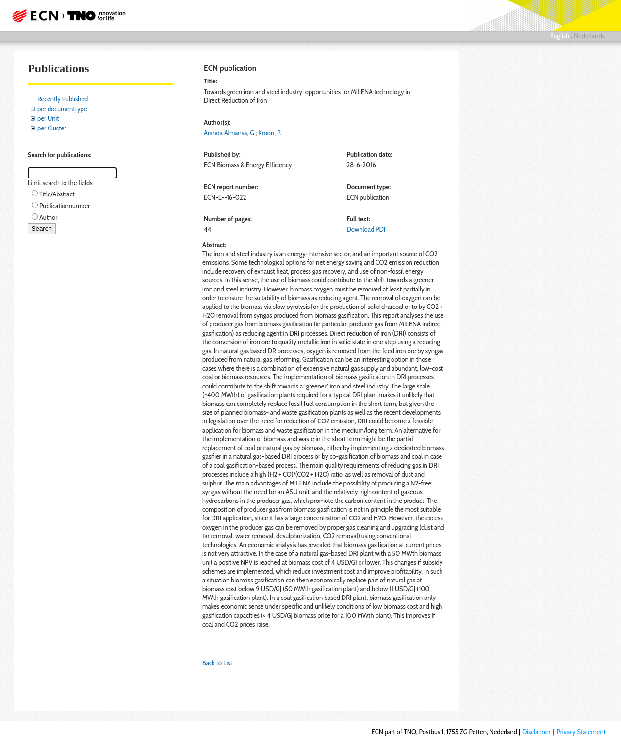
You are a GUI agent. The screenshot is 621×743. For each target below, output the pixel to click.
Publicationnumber (64, 206)
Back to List (217, 663)
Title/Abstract (57, 194)
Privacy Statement (580, 732)
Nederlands (589, 36)
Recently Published (62, 99)
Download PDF (366, 229)
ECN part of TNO (65, 15)
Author (48, 217)
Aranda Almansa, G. (230, 133)
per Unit (48, 118)
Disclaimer (537, 732)
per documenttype (62, 109)
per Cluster (51, 128)
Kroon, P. (269, 133)
